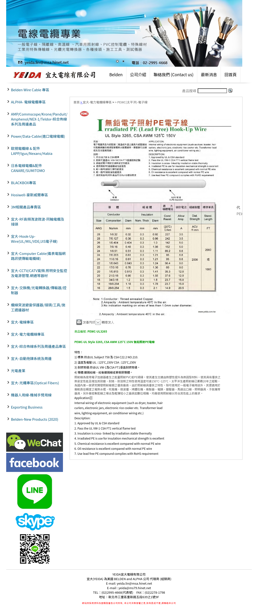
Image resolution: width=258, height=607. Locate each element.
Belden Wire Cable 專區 (30, 89)
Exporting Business (26, 407)
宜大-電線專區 (22, 321)
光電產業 (18, 370)
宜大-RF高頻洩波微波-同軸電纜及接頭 (37, 222)
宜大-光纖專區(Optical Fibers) (35, 382)
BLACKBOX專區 (23, 182)
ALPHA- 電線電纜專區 (28, 101)
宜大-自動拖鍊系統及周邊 (31, 358)
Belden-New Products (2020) (34, 419)
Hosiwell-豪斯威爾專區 (29, 194)
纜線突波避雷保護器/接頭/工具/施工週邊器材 (38, 307)
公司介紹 (138, 74)
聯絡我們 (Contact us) (173, 74)
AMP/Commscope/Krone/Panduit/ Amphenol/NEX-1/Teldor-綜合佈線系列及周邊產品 (39, 118)
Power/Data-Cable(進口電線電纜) (38, 136)
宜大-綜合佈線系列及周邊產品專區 (38, 346)
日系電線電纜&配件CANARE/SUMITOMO (28, 168)
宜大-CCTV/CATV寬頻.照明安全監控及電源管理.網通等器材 (39, 273)
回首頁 (230, 74)
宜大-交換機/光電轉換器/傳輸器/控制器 (39, 290)
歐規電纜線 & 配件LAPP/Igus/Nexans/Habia (31, 151)
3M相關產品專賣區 (26, 206)
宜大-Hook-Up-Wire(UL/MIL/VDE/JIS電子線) (34, 239)
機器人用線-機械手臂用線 (31, 394)
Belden (116, 74)
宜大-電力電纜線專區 (27, 334)
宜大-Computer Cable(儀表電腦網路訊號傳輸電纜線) (38, 256)
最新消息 (209, 74)
